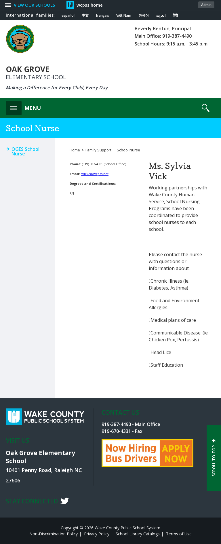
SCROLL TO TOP (213, 461)
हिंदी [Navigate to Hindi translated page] (175, 15)
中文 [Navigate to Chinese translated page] (85, 15)
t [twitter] (64, 500)
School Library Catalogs (138, 534)
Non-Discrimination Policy (53, 534)
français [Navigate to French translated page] (102, 15)
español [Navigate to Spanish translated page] (68, 15)
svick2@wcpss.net (94, 174)
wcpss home (90, 5)
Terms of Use (179, 534)
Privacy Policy (96, 534)
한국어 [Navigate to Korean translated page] (143, 15)
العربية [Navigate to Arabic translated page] (160, 15)
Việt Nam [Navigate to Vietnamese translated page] (123, 15)
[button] (23, 106)
